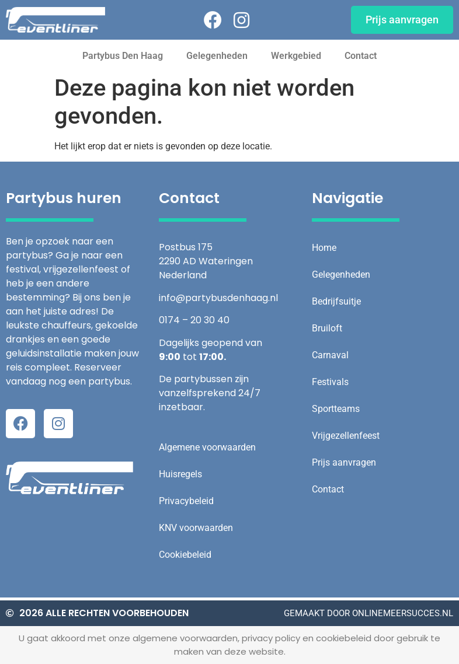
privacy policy (271, 638)
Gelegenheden (217, 55)
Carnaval (330, 355)
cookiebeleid (342, 638)
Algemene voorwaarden (207, 447)
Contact (361, 55)
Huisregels (180, 474)
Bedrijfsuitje (336, 301)
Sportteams (336, 408)
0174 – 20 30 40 (194, 320)
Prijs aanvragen (344, 462)
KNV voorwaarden (196, 527)
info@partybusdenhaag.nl (218, 298)
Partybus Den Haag (122, 55)
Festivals (330, 381)
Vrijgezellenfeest (346, 435)
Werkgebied (296, 55)
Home (324, 247)
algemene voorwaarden (185, 638)
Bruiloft (327, 328)
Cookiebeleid (185, 554)
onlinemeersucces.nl (402, 613)
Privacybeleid (186, 500)
